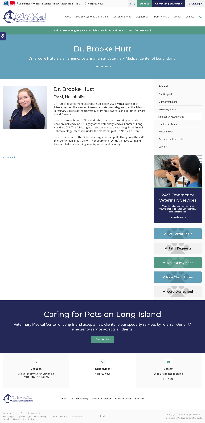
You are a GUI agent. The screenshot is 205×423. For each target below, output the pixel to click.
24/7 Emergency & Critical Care (92, 16)
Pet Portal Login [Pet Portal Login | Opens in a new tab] (177, 234)
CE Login (194, 3)
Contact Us (101, 66)
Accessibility (76, 416)
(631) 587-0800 (95, 3)
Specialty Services (101, 398)
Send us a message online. (168, 373)
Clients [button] (177, 16)
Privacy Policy (40, 416)
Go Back (11, 157)
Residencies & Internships (172, 139)
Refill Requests (177, 248)
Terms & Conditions (58, 416)
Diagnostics (142, 16)
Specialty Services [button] (122, 16)
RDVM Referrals (161, 16)
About (64, 398)
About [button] (68, 16)
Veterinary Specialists (169, 109)
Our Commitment (168, 101)
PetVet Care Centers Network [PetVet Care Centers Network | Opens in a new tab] (187, 418)
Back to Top (28, 419)
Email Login (8, 416)
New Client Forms (178, 277)
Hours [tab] (170, 378)
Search (6, 419)
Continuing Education (166, 3)
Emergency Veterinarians (171, 116)
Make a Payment (178, 263)
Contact (190, 16)
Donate (140, 3)
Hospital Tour (166, 131)
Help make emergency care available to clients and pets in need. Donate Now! (102, 30)
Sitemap (16, 419)
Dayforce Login (24, 416)
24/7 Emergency (79, 398)
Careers (163, 146)
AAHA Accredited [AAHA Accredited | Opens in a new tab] (178, 291)
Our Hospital (165, 94)
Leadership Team (168, 124)
